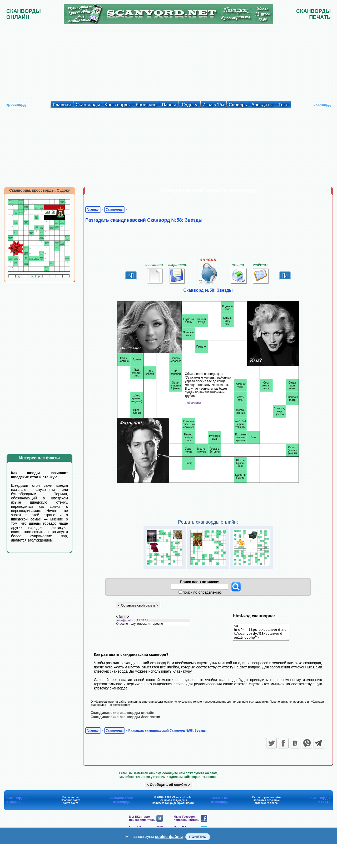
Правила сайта (70, 803)
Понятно (197, 837)
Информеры (70, 800)
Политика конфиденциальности (173, 806)
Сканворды (114, 209)
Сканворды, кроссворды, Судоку (39, 190)
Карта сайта (70, 806)
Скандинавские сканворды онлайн (122, 715)
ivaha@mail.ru (125, 623)
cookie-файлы (169, 836)
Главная (93, 209)
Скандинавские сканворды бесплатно (125, 720)
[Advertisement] (168, 61)
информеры (193, 402)
